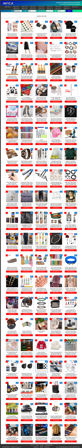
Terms (32, 445)
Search (69, 10)
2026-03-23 (16, 8)
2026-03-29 (33, 6)
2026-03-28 (41, 6)
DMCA (41, 447)
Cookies (42, 445)
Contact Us (47, 447)
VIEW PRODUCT (12, 37)
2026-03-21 (33, 8)
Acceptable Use (49, 445)
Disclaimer (36, 447)
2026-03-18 (58, 8)
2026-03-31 (16, 6)
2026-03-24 (75, 6)
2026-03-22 (25, 8)
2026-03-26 (58, 6)
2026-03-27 (50, 6)
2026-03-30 (25, 6)
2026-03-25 (67, 6)
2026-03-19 (50, 8)
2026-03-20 (41, 8)
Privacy (37, 445)
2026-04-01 (8, 6)
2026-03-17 (67, 8)
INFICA (8, 3)
